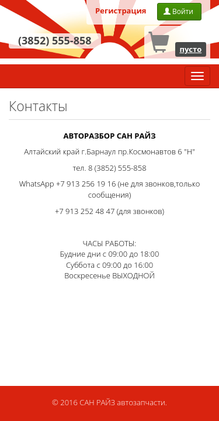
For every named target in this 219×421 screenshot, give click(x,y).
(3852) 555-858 (55, 40)
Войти (179, 11)
